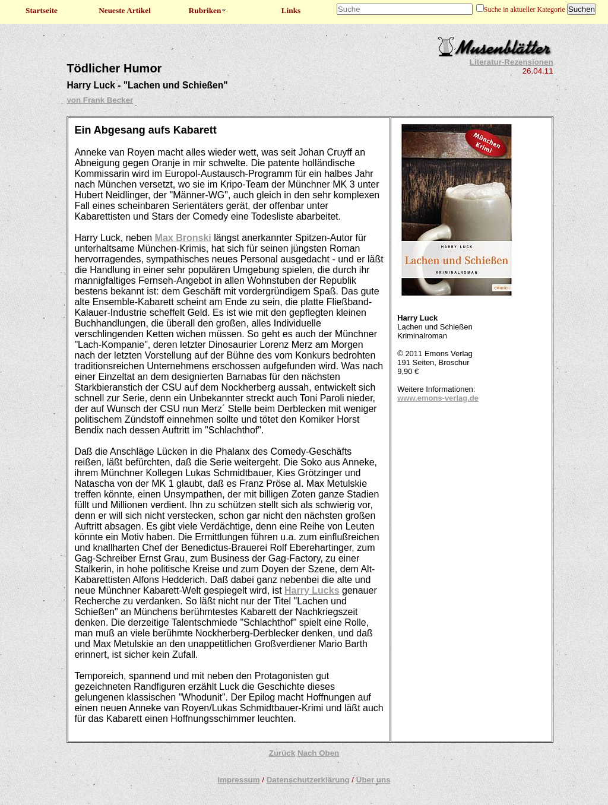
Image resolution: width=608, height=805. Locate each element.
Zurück (282, 753)
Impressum (238, 779)
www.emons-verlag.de (438, 398)
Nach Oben (318, 753)
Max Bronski (183, 238)
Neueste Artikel (125, 10)
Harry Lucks (312, 590)
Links (291, 10)
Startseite (42, 10)
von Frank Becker (99, 100)
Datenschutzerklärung (308, 779)
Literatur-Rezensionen (511, 62)
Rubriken (208, 10)
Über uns (373, 779)
